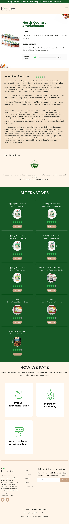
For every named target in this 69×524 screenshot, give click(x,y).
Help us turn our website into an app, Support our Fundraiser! (34, 2)
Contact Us (29, 487)
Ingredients (29, 474)
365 (17, 299)
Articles (28, 478)
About (27, 482)
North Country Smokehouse (51, 267)
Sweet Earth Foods (17, 331)
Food (27, 470)
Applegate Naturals (17, 204)
